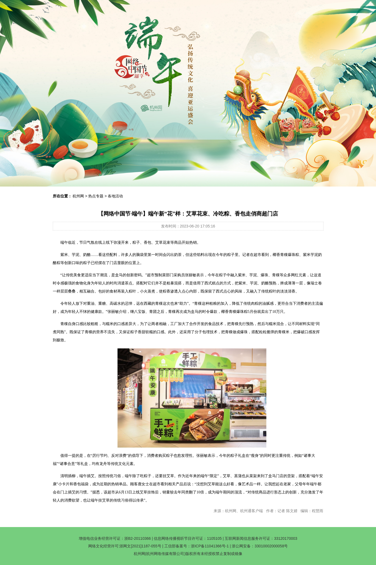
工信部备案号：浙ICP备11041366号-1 (196, 546)
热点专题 (95, 196)
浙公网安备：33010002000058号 (260, 546)
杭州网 (78, 196)
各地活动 (115, 196)
